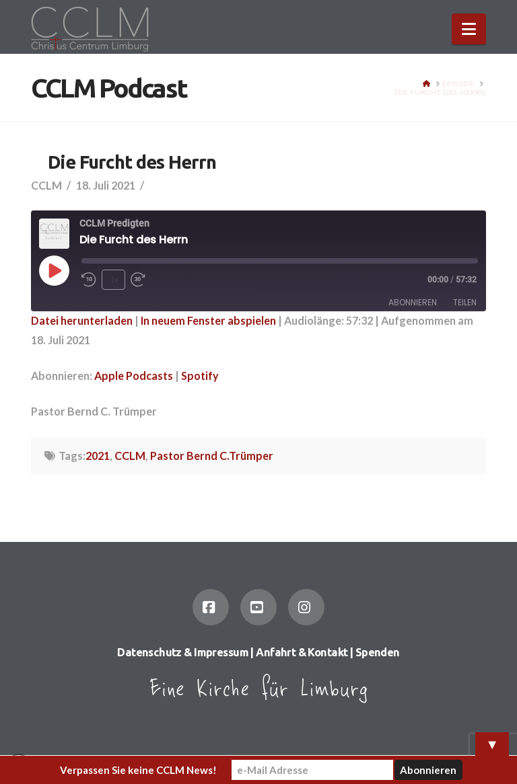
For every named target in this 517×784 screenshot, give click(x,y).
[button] (469, 28)
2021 (97, 455)
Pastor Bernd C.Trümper (211, 455)
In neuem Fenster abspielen (208, 320)
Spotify (200, 375)
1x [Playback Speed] (114, 279)
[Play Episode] (54, 270)
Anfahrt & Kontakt (301, 652)
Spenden (377, 652)
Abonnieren (412, 302)
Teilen (465, 302)
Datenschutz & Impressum (182, 652)
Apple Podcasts (133, 375)
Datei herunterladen (82, 320)
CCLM (129, 455)
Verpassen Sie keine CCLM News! (138, 770)
